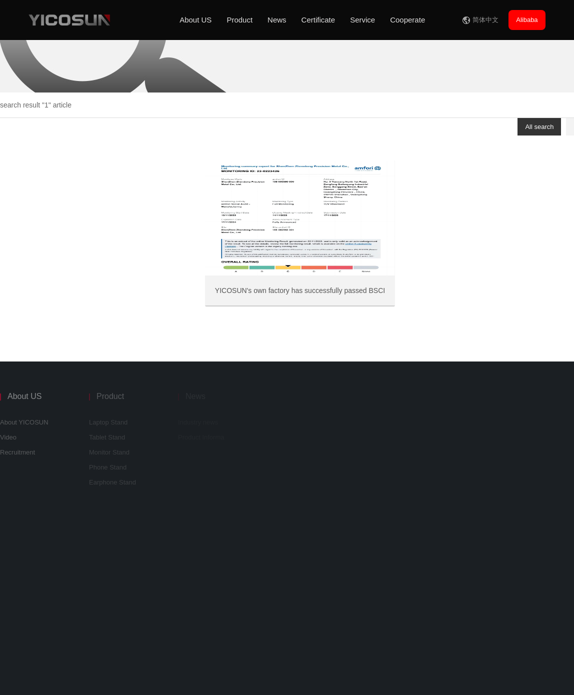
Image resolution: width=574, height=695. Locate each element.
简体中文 (485, 20)
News (277, 20)
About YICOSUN (24, 422)
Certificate (319, 20)
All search (539, 126)
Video (8, 437)
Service (362, 20)
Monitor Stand (109, 452)
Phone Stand (107, 467)
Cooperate (407, 20)
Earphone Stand (112, 482)
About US (196, 20)
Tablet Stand (107, 437)
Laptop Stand (108, 422)
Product (239, 20)
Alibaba (527, 20)
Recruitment (17, 452)
